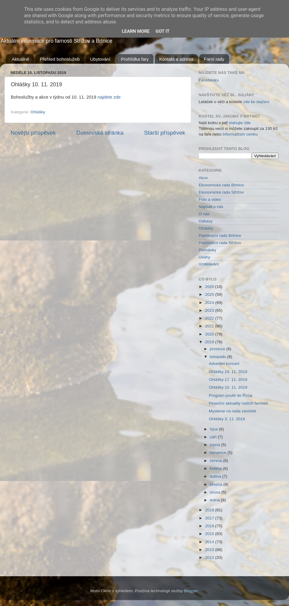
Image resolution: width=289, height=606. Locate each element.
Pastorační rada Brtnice (220, 235)
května (216, 468)
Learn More (136, 31)
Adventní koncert (224, 363)
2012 (210, 557)
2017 (210, 518)
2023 (210, 310)
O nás (204, 214)
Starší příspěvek (164, 133)
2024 (210, 302)
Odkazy (206, 221)
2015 (210, 533)
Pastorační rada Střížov (220, 242)
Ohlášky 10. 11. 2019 (228, 387)
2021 (210, 326)
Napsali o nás (211, 206)
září (214, 437)
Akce (203, 178)
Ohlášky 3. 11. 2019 (227, 419)
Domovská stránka (99, 133)
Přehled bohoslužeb (60, 59)
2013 (210, 549)
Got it (162, 31)
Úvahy (204, 257)
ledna (215, 500)
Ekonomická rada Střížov (221, 192)
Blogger (191, 591)
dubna (216, 476)
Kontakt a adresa (176, 59)
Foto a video (210, 199)
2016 (210, 526)
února (215, 492)
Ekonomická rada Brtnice (221, 185)
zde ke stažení (256, 101)
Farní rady (214, 59)
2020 (210, 334)
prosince (218, 349)
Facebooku (209, 80)
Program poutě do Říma (230, 395)
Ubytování (100, 59)
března (216, 484)
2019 (210, 342)
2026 (210, 286)
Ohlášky (37, 112)
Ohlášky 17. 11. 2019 (228, 379)
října (214, 429)
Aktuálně (20, 59)
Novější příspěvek (33, 133)
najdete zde (109, 97)
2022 (210, 318)
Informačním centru (240, 134)
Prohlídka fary (135, 59)
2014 (210, 542)
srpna (215, 444)
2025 (210, 294)
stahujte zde (240, 123)
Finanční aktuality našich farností (238, 403)
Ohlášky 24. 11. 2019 (228, 371)
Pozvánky (207, 250)
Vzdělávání (209, 264)
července (219, 452)
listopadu (218, 356)
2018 (210, 510)
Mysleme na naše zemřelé (232, 411)
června (216, 460)
